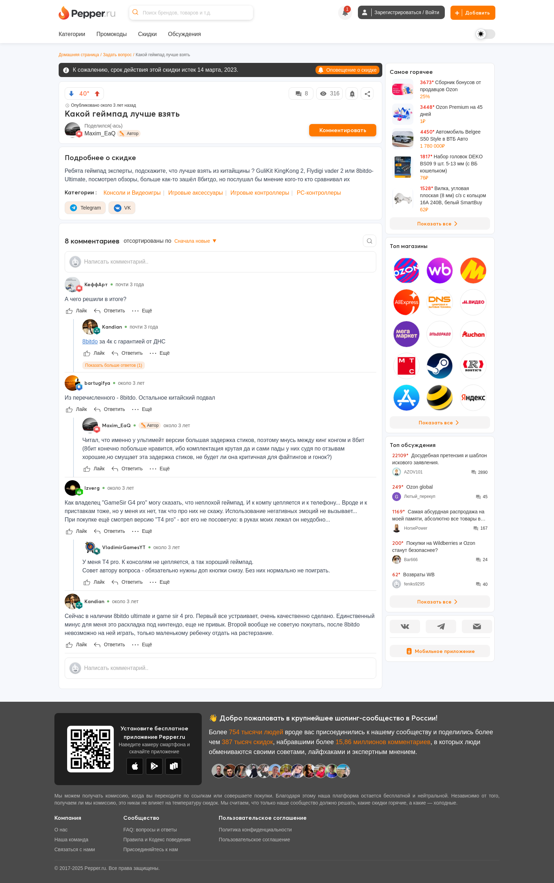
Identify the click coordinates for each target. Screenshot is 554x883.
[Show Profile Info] (72, 284)
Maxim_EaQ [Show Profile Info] (116, 425)
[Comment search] (369, 241)
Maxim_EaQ (100, 133)
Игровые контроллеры (259, 193)
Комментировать (342, 130)
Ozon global (412, 487)
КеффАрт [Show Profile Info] (96, 284)
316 (329, 94)
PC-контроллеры (319, 193)
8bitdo (90, 342)
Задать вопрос (117, 54)
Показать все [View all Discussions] (438, 602)
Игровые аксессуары (195, 193)
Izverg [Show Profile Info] (92, 488)
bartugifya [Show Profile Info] (97, 383)
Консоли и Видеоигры (132, 193)
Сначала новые (196, 241)
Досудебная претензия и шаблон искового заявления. (439, 458)
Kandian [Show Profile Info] (112, 327)
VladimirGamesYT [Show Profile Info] (124, 547)
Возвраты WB (413, 574)
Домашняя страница (79, 54)
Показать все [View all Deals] (438, 223)
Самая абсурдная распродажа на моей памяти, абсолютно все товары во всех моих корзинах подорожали (438, 515)
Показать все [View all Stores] (440, 422)
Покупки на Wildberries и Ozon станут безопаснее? (433, 546)
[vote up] (97, 93)
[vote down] (71, 93)
